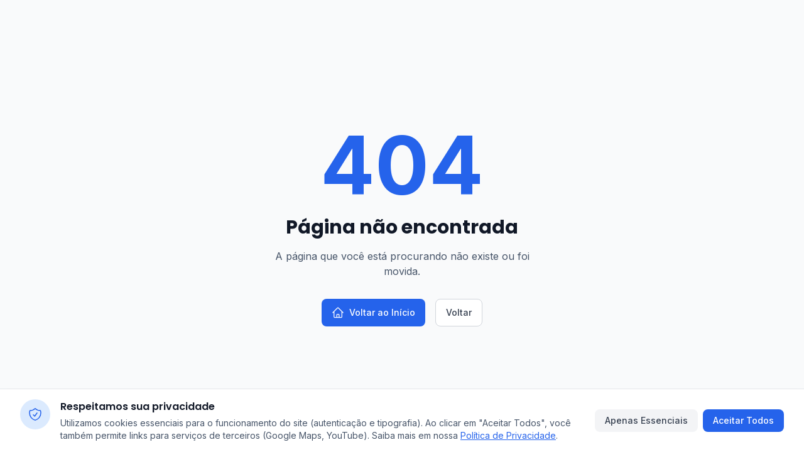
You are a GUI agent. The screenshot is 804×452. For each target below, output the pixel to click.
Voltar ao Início (373, 312)
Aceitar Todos (743, 420)
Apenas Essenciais (646, 420)
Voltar (459, 312)
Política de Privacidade (508, 435)
